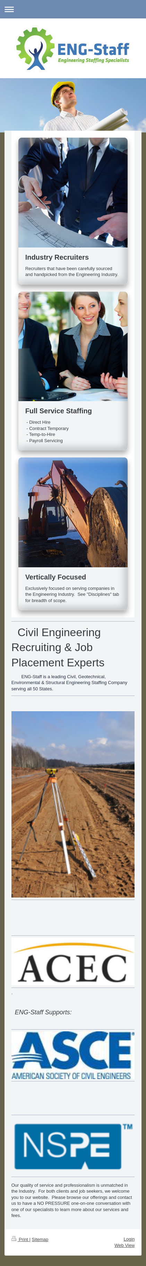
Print (20, 1239)
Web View (124, 1245)
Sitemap (40, 1239)
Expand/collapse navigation (73, 9)
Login (129, 1239)
